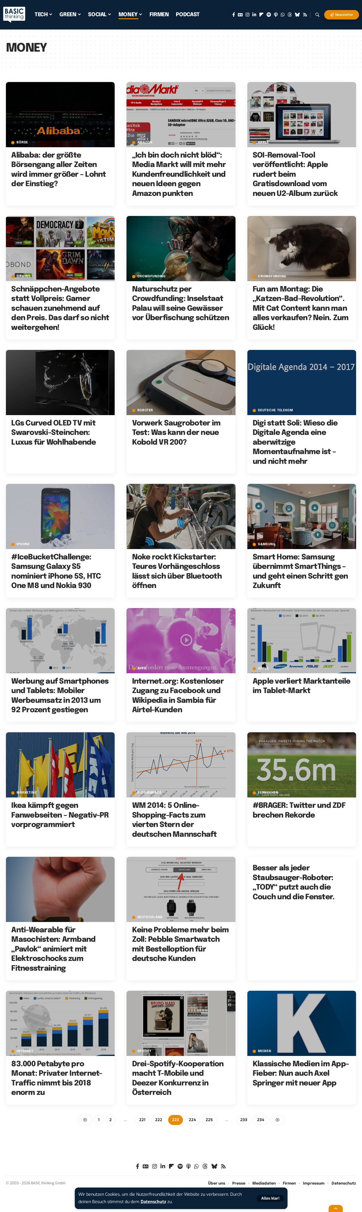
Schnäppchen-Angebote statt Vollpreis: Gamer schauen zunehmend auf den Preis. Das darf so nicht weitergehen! (60, 309)
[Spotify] (268, 15)
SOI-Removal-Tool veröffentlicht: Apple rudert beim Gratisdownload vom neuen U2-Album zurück (295, 175)
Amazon (144, 142)
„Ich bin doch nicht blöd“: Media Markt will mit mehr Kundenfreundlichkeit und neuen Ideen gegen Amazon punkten (179, 175)
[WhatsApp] (282, 15)
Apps (142, 668)
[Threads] (289, 15)
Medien (264, 1051)
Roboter (145, 410)
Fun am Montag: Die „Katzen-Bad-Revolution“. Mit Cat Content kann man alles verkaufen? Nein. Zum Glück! (301, 309)
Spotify (144, 1051)
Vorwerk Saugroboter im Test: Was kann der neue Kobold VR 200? (176, 433)
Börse (22, 142)
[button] (270, 1198)
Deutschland (150, 917)
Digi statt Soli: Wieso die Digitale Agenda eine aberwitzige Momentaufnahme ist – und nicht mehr (295, 443)
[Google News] (240, 15)
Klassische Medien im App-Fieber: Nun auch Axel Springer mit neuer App (301, 1073)
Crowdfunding (151, 276)
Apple (263, 142)
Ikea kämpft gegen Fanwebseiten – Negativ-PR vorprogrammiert (59, 815)
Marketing (27, 793)
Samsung (266, 544)
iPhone (23, 544)
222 (158, 1119)
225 (209, 1119)
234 (260, 1119)
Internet (25, 1051)
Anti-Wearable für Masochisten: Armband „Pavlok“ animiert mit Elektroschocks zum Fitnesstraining (53, 949)
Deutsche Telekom (275, 410)
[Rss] (305, 15)
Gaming (24, 276)
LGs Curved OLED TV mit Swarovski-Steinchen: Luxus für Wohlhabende (53, 433)
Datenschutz (153, 1202)
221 (142, 1119)
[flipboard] (261, 15)
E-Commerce (149, 793)
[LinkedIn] (254, 15)
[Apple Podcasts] (275, 15)
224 (192, 1119)
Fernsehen (268, 793)
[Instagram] (247, 15)
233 (243, 1119)
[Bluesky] (297, 15)
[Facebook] (233, 15)
